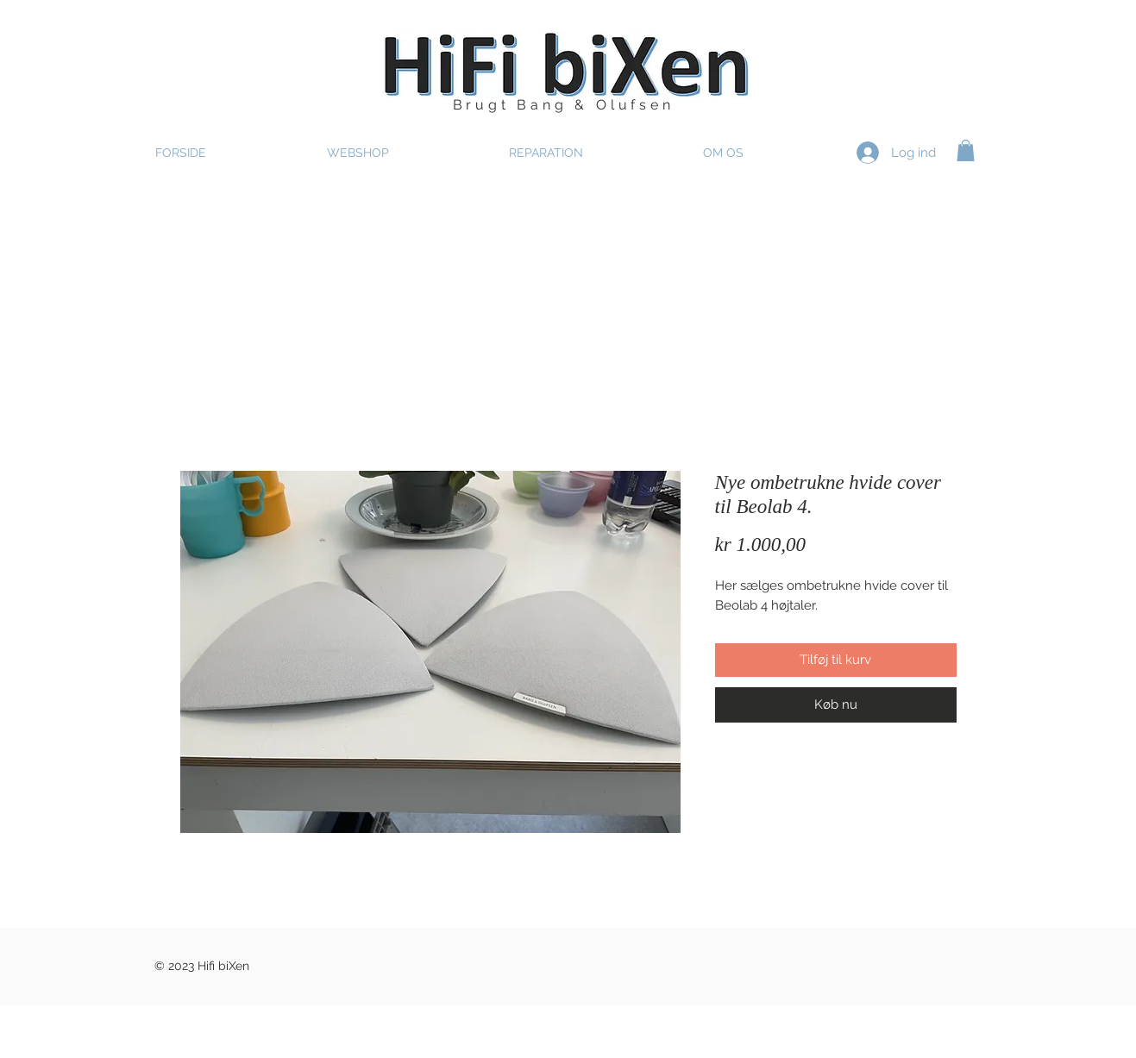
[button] (966, 150)
